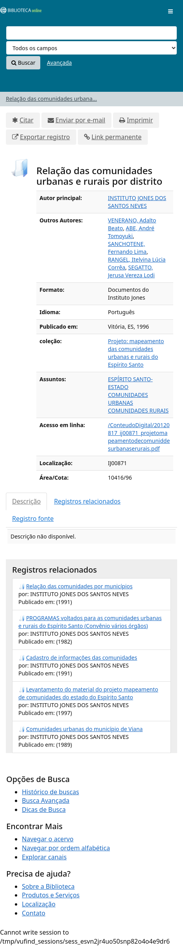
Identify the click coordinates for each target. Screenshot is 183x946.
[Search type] (91, 48)
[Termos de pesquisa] (91, 33)
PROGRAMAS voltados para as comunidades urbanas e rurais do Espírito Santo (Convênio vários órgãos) (89, 621)
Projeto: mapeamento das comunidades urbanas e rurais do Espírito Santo (136, 352)
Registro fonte (33, 518)
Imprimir (140, 120)
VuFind (19, 12)
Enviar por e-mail (80, 120)
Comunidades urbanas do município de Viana (84, 729)
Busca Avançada (45, 800)
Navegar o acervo (48, 839)
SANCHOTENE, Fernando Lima (127, 247)
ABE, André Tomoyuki (131, 232)
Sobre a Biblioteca (48, 886)
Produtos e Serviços (51, 895)
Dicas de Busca (44, 809)
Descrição (26, 501)
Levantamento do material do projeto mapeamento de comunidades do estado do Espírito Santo (88, 693)
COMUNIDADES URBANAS (128, 398)
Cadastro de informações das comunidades (81, 657)
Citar (27, 120)
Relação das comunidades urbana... (51, 98)
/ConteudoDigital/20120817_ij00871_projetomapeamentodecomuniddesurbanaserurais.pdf (139, 436)
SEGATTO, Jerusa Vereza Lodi (131, 271)
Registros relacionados (87, 501)
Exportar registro (45, 137)
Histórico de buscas (50, 792)
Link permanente (117, 137)
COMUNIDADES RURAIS (138, 410)
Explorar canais (44, 857)
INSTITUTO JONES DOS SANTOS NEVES (137, 201)
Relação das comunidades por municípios (79, 586)
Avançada (59, 62)
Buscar (23, 62)
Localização (39, 904)
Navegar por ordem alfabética (66, 848)
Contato (33, 913)
